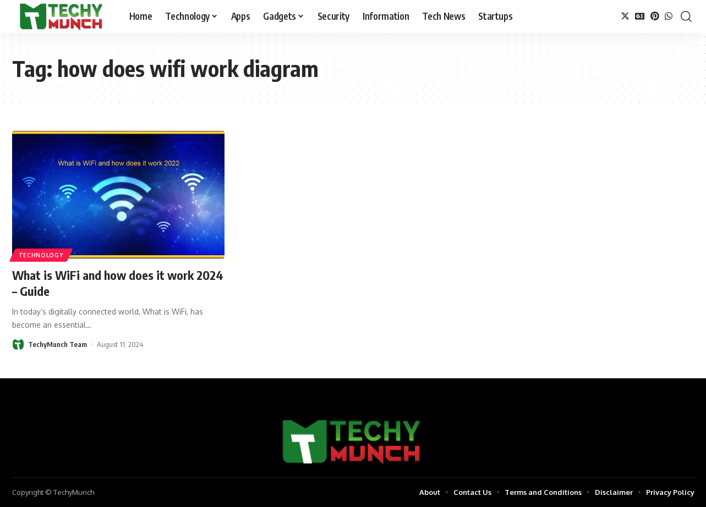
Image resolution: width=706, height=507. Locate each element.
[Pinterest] (655, 16)
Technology (41, 255)
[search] (686, 16)
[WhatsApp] (668, 16)
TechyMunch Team (57, 344)
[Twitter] (625, 16)
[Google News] (640, 16)
